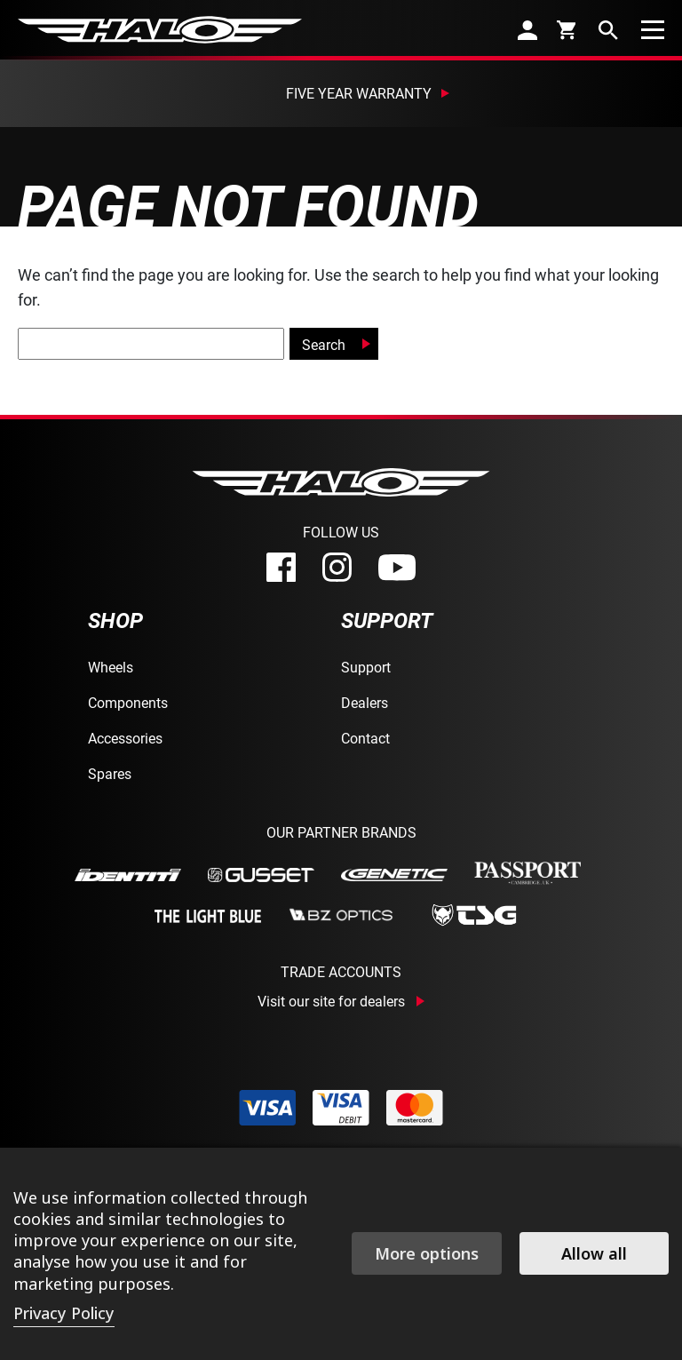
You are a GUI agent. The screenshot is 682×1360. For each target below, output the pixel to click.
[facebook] (281, 567)
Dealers (364, 702)
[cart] (567, 29)
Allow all (594, 1253)
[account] (527, 30)
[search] (608, 30)
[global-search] (151, 344)
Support (366, 666)
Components (128, 702)
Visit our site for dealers (331, 1001)
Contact (365, 737)
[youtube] (397, 567)
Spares (109, 773)
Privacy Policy (64, 1313)
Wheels (110, 666)
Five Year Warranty (359, 93)
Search (323, 344)
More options (427, 1253)
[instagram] (337, 567)
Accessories (125, 737)
